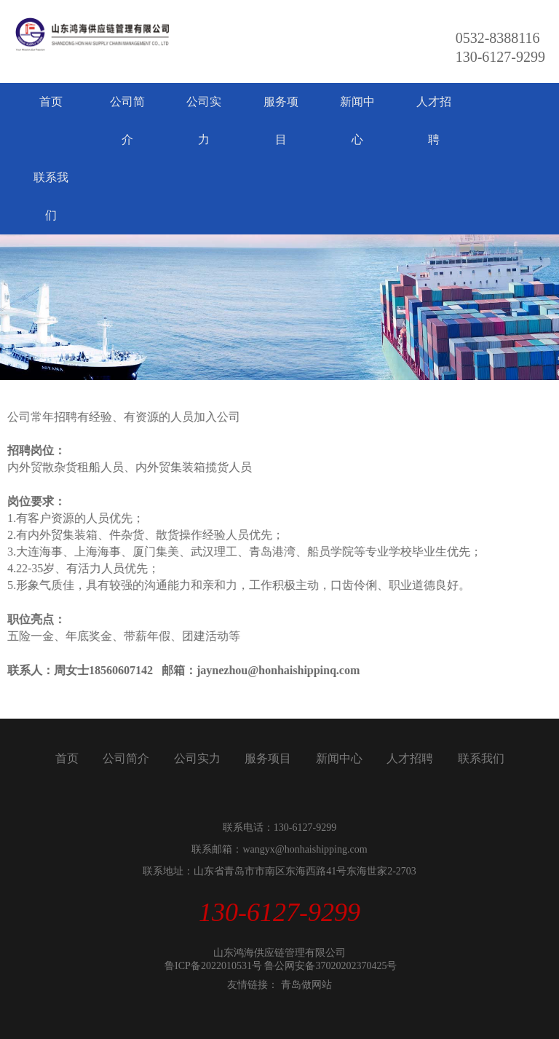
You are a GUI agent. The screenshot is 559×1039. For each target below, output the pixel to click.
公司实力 (203, 120)
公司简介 (127, 120)
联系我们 (50, 196)
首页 (51, 101)
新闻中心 (357, 120)
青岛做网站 (306, 984)
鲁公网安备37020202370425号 (330, 965)
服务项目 (280, 120)
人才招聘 (433, 120)
